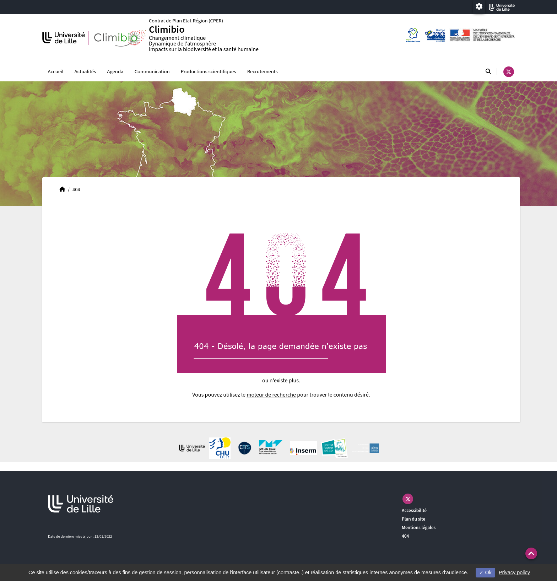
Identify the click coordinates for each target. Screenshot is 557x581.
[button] (531, 553)
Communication (152, 72)
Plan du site (413, 519)
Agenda (115, 72)
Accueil (56, 72)
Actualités (85, 72)
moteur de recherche (271, 395)
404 (405, 536)
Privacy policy (514, 572)
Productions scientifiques (208, 72)
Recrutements (262, 72)
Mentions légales (419, 527)
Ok (485, 572)
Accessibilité (414, 510)
